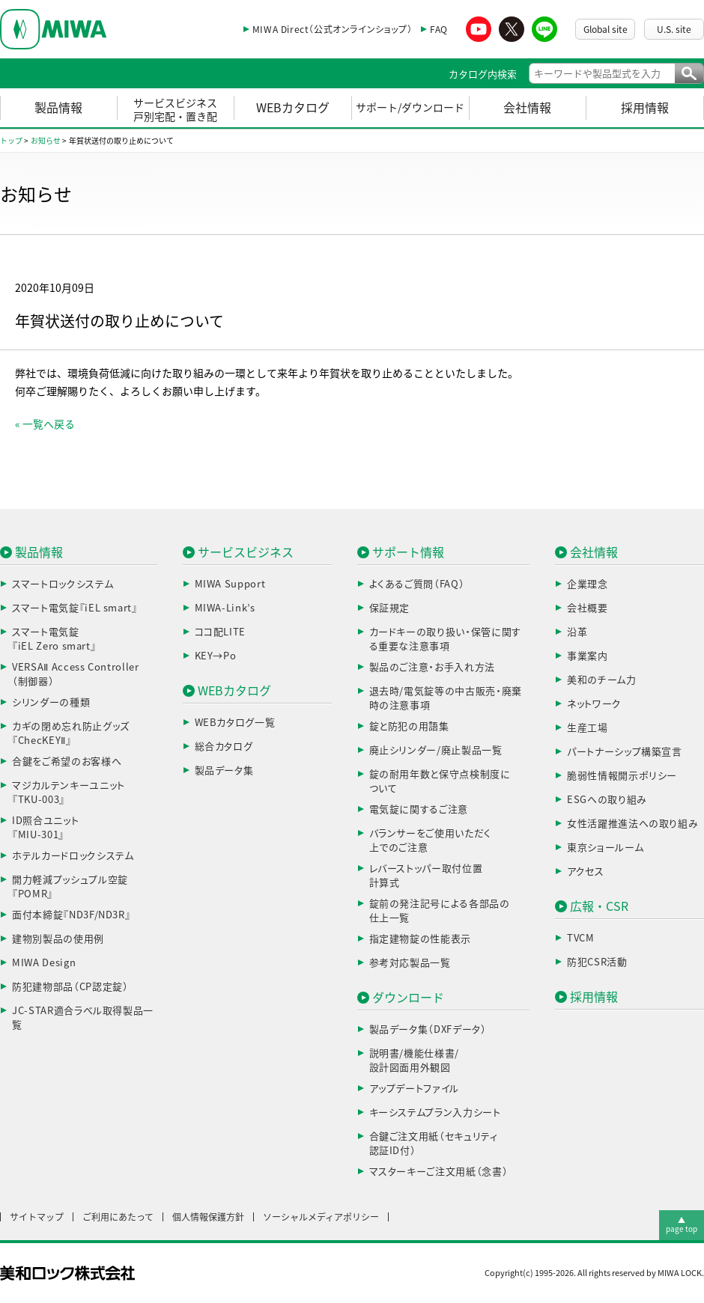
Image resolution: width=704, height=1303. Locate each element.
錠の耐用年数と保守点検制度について (440, 781)
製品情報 (58, 108)
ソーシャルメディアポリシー (321, 1216)
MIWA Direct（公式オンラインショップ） (332, 29)
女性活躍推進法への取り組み (632, 824)
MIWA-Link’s (225, 608)
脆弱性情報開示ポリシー (622, 776)
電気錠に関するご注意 (419, 809)
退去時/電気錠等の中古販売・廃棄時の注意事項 (445, 698)
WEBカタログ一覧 (235, 722)
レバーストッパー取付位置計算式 (426, 876)
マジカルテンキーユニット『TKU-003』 (68, 793)
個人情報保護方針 (208, 1216)
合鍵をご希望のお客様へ (66, 761)
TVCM (581, 938)
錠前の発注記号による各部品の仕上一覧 (439, 911)
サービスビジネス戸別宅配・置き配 (175, 110)
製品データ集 (224, 770)
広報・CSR (599, 906)
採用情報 (645, 108)
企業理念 (587, 584)
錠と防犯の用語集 (409, 726)
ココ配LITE (220, 632)
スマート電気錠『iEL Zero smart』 (54, 639)
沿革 (577, 632)
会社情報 (527, 108)
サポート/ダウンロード (410, 108)
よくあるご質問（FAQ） (417, 584)
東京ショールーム (605, 847)
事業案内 (587, 656)
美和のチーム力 (602, 680)
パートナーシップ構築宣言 (624, 752)
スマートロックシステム (62, 584)
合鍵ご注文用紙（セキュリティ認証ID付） (433, 1144)
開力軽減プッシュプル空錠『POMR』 (70, 887)
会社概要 (587, 608)
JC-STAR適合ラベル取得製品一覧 (83, 1018)
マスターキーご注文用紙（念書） (439, 1172)
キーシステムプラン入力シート (435, 1112)
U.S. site (674, 29)
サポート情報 (408, 552)
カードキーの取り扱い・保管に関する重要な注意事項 (445, 639)
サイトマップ (37, 1216)
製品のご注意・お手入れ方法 (432, 667)
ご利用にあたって (118, 1216)
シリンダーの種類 (51, 702)
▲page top (681, 1224)
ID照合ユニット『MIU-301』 (45, 828)
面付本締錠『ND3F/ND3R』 (71, 915)
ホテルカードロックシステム (72, 856)
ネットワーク (594, 704)
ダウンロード (408, 998)
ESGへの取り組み (607, 800)
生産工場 (587, 728)
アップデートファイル (414, 1088)
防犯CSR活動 (597, 962)
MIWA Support (230, 584)
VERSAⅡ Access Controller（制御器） (75, 674)
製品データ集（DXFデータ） (428, 1029)
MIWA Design (44, 963)
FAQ (439, 29)
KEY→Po (216, 656)
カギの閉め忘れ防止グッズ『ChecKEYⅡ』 (71, 733)
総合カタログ (224, 746)
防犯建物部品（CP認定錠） (70, 987)
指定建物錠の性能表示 (420, 939)
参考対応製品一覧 (410, 963)
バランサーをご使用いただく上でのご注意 (430, 841)
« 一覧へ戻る (45, 424)
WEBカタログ (293, 108)
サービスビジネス (246, 552)
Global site (605, 29)
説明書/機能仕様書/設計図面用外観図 (414, 1061)
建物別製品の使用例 (58, 939)
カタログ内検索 (483, 74)
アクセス (585, 871)
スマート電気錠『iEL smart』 (75, 608)
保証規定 (389, 608)
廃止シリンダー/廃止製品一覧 (436, 750)
